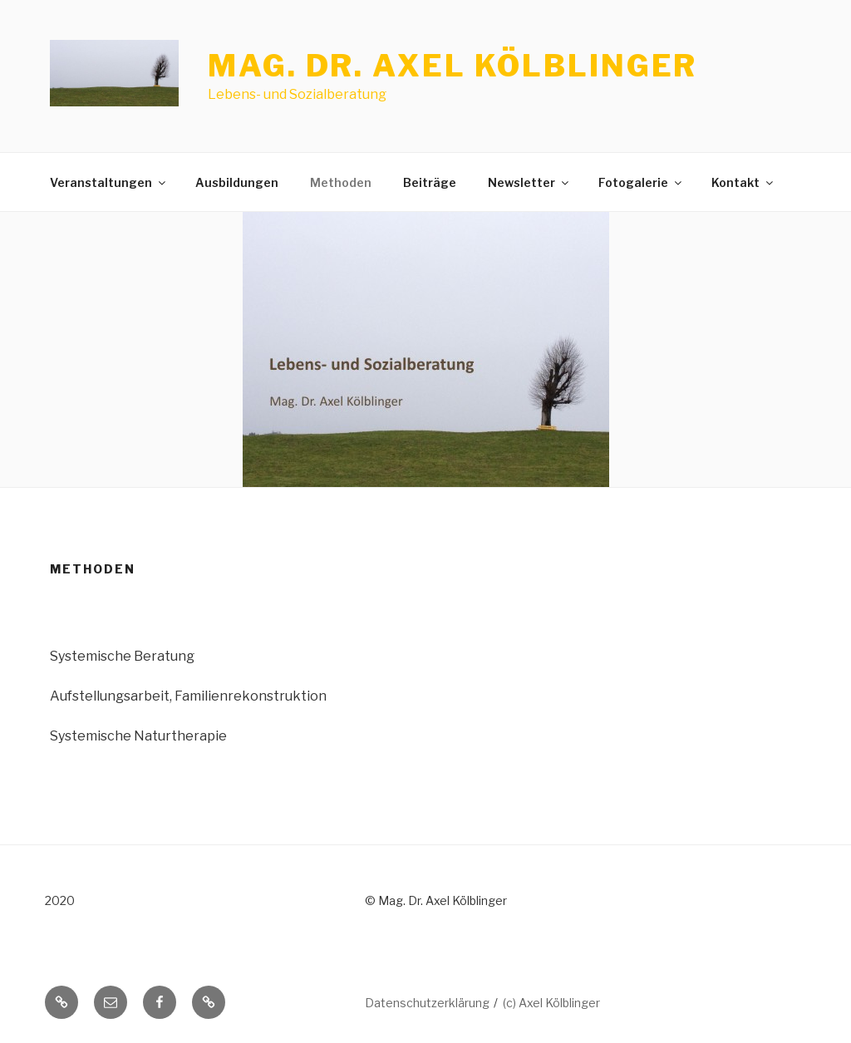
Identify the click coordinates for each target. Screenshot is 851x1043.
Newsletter (529, 182)
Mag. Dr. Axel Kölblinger (452, 65)
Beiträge (429, 182)
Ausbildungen (236, 182)
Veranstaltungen (109, 182)
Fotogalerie (641, 182)
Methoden (340, 182)
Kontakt (743, 182)
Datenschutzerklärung (427, 1003)
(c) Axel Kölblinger (551, 1003)
